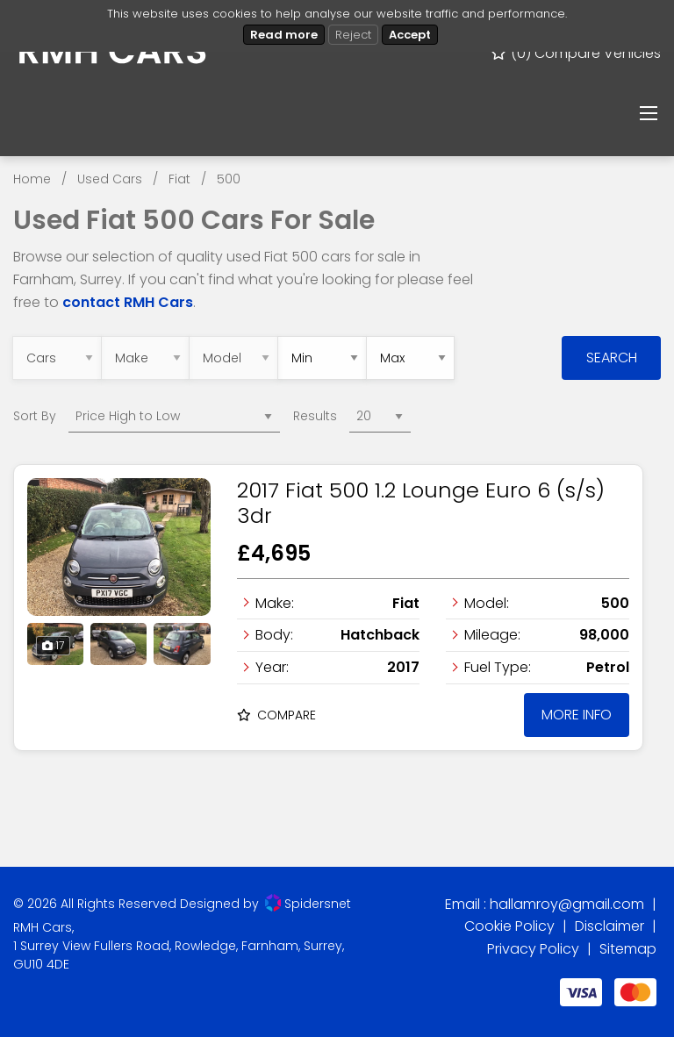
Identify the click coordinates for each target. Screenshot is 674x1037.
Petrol (607, 667)
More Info (576, 714)
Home (32, 179)
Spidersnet (308, 903)
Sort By (34, 416)
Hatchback (380, 635)
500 (228, 179)
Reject (353, 34)
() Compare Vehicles (575, 53)
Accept (410, 34)
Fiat (179, 179)
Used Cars (109, 179)
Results (315, 416)
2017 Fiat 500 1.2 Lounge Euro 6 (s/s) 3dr (421, 503)
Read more (284, 34)
